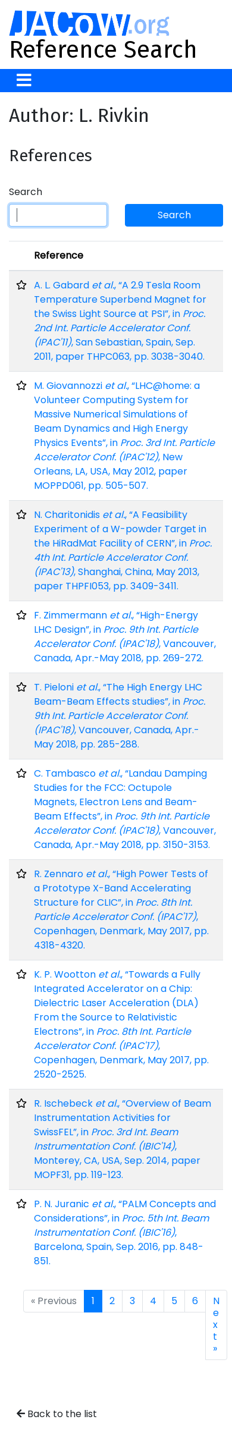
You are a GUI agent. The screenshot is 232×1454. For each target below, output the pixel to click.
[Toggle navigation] (24, 80)
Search (25, 192)
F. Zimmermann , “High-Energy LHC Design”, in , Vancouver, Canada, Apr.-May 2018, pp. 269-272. (125, 636)
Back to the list (57, 1414)
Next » (216, 1324)
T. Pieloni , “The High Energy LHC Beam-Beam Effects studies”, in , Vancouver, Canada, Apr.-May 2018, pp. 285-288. (119, 715)
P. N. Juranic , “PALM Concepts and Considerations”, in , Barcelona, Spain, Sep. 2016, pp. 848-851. (125, 1232)
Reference (58, 255)
